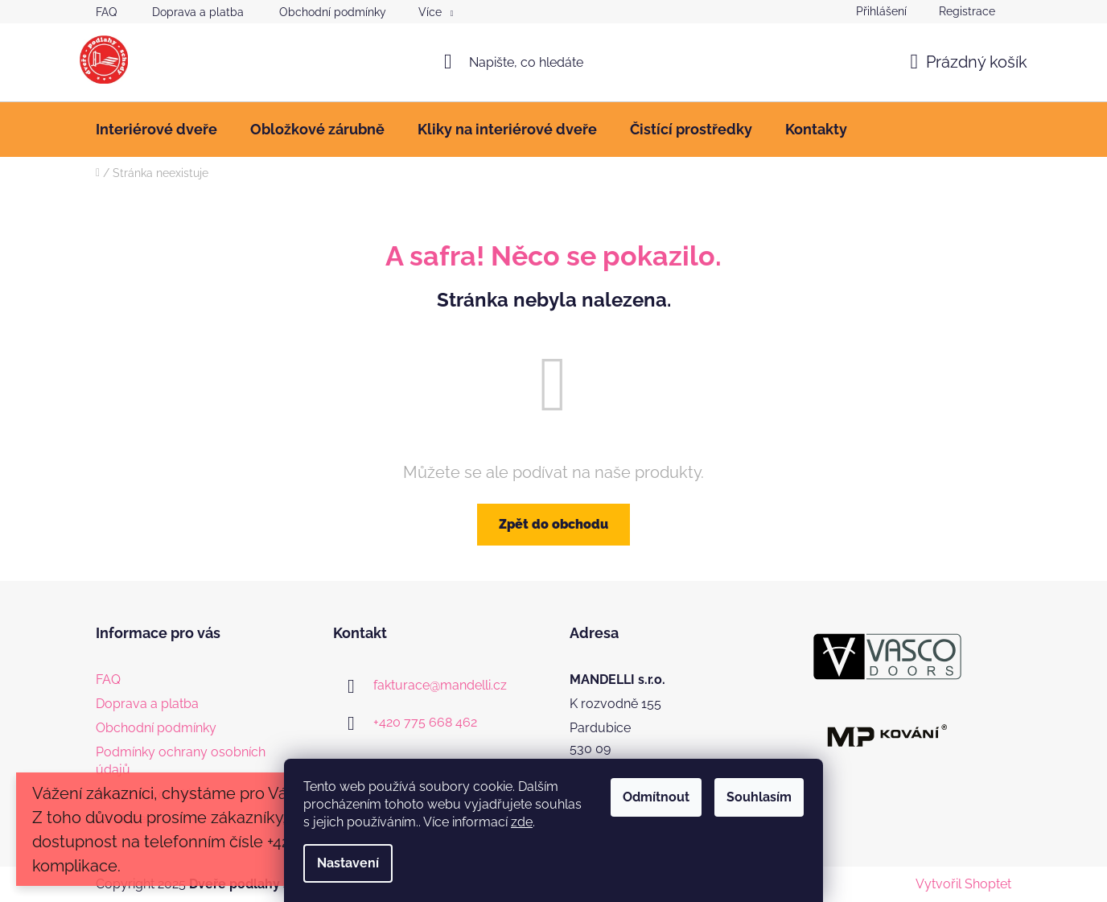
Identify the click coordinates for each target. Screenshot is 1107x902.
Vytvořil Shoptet (963, 884)
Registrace (967, 11)
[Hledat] (554, 62)
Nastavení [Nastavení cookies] (348, 863)
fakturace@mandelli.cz (440, 685)
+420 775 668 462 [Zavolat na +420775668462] (425, 722)
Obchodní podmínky (332, 12)
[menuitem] (156, 129)
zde (522, 822)
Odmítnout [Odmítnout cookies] (656, 797)
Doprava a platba (198, 12)
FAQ (106, 12)
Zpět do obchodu (553, 524)
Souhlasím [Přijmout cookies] (759, 797)
